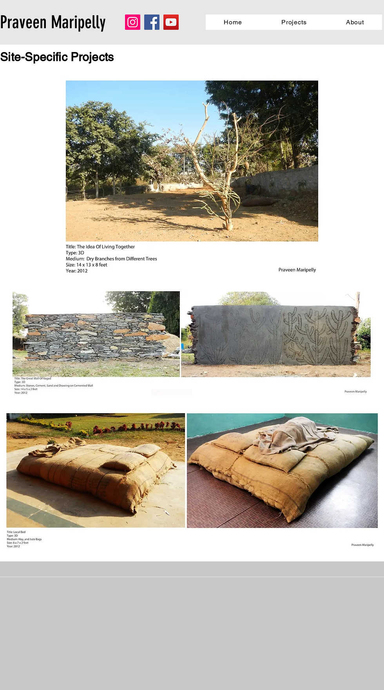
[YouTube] (171, 22)
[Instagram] (132, 22)
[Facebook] (151, 22)
